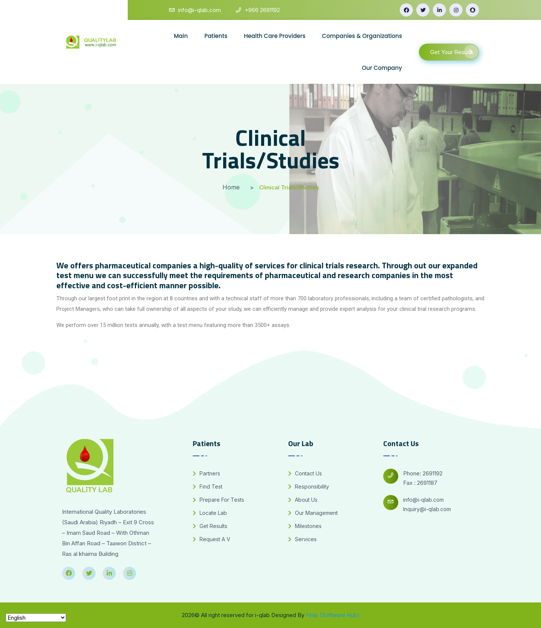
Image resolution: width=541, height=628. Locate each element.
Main (181, 36)
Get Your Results (454, 52)
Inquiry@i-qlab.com (427, 509)
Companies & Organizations (362, 36)
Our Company (382, 68)
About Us (302, 499)
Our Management (313, 513)
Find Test (207, 486)
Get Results (210, 526)
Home (231, 187)
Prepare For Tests (218, 499)
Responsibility (308, 486)
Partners (206, 473)
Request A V (211, 539)
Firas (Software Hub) (333, 615)
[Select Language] (36, 617)
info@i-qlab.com (423, 499)
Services (302, 539)
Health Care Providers (274, 36)
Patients (215, 36)
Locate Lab (210, 513)
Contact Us (305, 473)
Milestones (305, 526)
